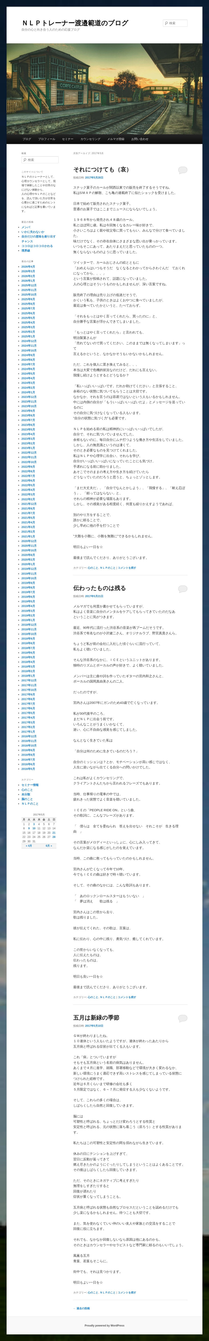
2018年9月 (28, 638)
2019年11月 (29, 573)
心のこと (93, 567)
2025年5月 (28, 318)
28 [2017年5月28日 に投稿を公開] (53, 837)
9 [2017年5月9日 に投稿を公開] (29, 828)
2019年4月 (28, 606)
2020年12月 (29, 541)
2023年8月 (28, 415)
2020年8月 (28, 555)
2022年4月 (28, 489)
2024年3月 (28, 382)
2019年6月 (28, 596)
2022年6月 (28, 480)
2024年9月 (28, 355)
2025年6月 (28, 313)
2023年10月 (29, 406)
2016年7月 (28, 759)
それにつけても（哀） (102, 169)
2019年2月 (28, 615)
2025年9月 (28, 299)
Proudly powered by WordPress (104, 1325)
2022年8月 (28, 471)
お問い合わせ (139, 139)
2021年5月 (28, 517)
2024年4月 (28, 378)
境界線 (25, 250)
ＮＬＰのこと (108, 567)
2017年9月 (28, 694)
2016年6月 (28, 764)
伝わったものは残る (99, 588)
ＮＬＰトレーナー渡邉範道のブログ (74, 23)
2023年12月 (29, 397)
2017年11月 (29, 685)
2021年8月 (28, 508)
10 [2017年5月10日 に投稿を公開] (33, 828)
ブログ (27, 139)
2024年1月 (28, 392)
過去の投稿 (81, 1308)
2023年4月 (28, 434)
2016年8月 (28, 754)
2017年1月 (28, 731)
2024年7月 (28, 364)
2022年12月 (29, 452)
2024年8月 (28, 359)
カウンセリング (90, 139)
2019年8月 (28, 587)
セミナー (67, 139)
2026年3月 (28, 271)
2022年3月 (28, 494)
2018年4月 (28, 662)
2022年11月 (29, 457)
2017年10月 (29, 690)
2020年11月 (29, 545)
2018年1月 (28, 675)
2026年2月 (28, 276)
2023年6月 (28, 425)
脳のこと (27, 799)
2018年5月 (28, 657)
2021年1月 (28, 536)
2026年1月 (28, 280)
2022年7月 (28, 476)
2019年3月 (28, 611)
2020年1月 (28, 564)
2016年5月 (28, 769)
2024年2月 (28, 387)
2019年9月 (28, 583)
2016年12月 (29, 736)
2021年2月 (28, 531)
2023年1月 (28, 448)
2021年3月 (28, 527)
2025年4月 (28, 322)
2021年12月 (29, 504)
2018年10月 (29, 634)
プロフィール (46, 139)
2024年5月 (28, 373)
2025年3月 (28, 327)
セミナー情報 (30, 785)
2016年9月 (28, 750)
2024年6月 (28, 369)
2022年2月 (28, 499)
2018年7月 (28, 648)
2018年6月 (28, 652)
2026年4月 (28, 266)
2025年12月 (29, 285)
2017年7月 (28, 703)
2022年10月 (29, 462)
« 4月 (29, 845)
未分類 (25, 794)
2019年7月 (28, 592)
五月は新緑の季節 (96, 1017)
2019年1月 (28, 620)
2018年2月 (28, 671)
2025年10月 (29, 294)
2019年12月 (29, 568)
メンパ (25, 227)
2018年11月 (29, 629)
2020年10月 (29, 550)
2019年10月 (29, 578)
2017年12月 (29, 680)
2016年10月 (29, 745)
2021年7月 (28, 513)
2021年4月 (28, 522)
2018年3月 (28, 666)
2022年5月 (28, 485)
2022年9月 (28, 466)
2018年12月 (29, 624)
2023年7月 (28, 420)
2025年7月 (28, 308)
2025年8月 (28, 303)
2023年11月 (29, 401)
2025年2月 (28, 331)
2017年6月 (28, 708)
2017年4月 (28, 717)
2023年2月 (28, 443)
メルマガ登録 (115, 139)
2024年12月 (29, 341)
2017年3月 (28, 722)
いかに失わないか (32, 232)
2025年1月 (28, 336)
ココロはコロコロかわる (37, 246)
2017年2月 (28, 727)
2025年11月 (29, 290)
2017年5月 (28, 713)
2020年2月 (28, 559)
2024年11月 (29, 345)
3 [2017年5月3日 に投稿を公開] (34, 824)
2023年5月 (28, 429)
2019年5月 (28, 601)
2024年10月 (29, 350)
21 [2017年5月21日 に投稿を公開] (53, 832)
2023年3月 (28, 438)
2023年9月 (28, 410)
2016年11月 (29, 741)
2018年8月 (28, 643)
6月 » (49, 845)
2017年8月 (28, 699)
